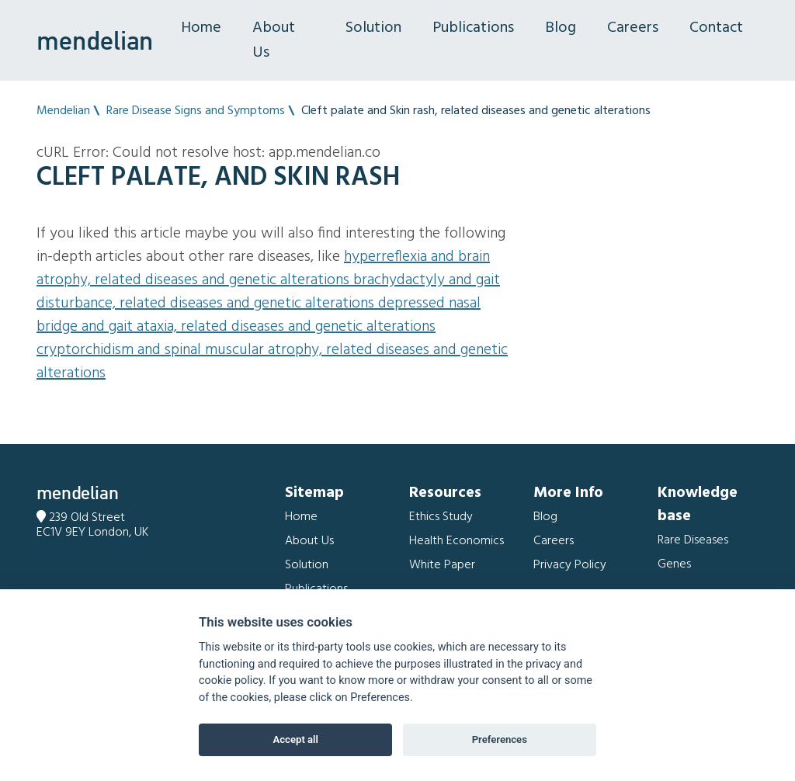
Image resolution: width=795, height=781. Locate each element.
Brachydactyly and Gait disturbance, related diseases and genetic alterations (268, 292)
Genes (674, 564)
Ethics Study (441, 517)
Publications (473, 28)
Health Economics (456, 541)
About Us (273, 40)
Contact (716, 28)
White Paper (442, 565)
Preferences (499, 739)
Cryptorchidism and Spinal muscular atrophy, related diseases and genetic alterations (272, 362)
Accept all (295, 739)
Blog (560, 28)
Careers (632, 28)
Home (201, 28)
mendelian (94, 40)
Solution (373, 28)
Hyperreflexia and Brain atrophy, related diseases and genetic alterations (263, 269)
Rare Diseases (693, 540)
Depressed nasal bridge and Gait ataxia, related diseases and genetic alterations (258, 315)
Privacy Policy (569, 565)
